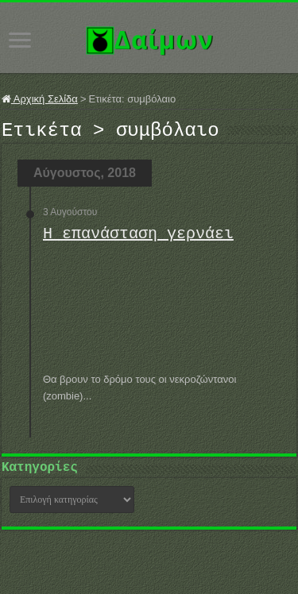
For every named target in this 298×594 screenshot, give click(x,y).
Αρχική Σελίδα (40, 99)
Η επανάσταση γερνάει (138, 238)
